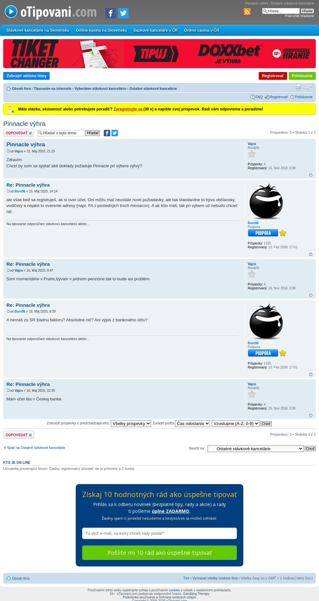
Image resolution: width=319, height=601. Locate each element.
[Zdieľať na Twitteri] (123, 13)
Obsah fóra (21, 88)
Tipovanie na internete (53, 88)
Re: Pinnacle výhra (28, 185)
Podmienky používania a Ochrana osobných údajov (159, 597)
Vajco (19, 151)
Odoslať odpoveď (18, 133)
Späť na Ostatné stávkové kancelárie (36, 448)
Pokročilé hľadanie (299, 16)
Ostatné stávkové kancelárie (153, 88)
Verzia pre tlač (298, 87)
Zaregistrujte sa (127, 109)
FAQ (259, 97)
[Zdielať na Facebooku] (110, 13)
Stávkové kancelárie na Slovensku (37, 30)
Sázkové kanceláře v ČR (155, 30)
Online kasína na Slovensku (101, 30)
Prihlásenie (302, 76)
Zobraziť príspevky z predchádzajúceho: (99, 423)
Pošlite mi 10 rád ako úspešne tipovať (159, 552)
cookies (174, 590)
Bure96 (20, 191)
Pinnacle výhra (24, 123)
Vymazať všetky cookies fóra (214, 578)
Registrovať (273, 76)
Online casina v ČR (201, 30)
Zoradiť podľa (181, 423)
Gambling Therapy (196, 594)
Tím (186, 578)
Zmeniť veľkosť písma (308, 87)
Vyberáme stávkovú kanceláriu (100, 88)
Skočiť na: (197, 448)
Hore (311, 175)
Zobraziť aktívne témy (26, 76)
